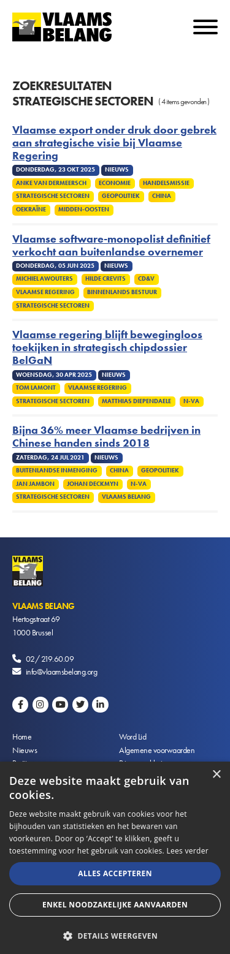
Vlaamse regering (45, 292)
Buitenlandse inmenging (57, 470)
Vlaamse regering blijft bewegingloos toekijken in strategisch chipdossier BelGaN (107, 347)
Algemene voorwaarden (156, 749)
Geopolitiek (121, 196)
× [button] (216, 774)
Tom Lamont (36, 388)
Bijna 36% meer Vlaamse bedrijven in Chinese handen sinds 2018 (106, 437)
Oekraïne (31, 209)
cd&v (146, 278)
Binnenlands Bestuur (122, 292)
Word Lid (132, 736)
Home (21, 736)
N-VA (191, 401)
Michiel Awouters (44, 278)
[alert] (115, 858)
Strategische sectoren (53, 196)
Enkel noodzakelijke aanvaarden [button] (115, 904)
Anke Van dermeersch (51, 183)
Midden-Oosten (83, 209)
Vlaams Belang (126, 497)
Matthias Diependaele (136, 401)
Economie (115, 183)
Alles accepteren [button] (115, 873)
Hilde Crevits (105, 278)
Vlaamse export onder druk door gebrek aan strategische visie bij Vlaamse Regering (114, 143)
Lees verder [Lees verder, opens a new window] (187, 851)
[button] (115, 934)
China (161, 196)
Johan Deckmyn (92, 484)
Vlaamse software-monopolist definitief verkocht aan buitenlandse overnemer (111, 246)
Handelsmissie (166, 183)
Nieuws (24, 749)
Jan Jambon (35, 484)
